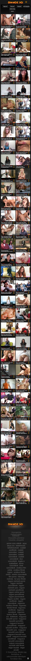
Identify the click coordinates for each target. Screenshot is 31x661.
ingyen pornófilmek (16, 594)
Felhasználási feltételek (16, 535)
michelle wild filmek (16, 645)
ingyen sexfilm (13, 599)
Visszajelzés (16, 532)
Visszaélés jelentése (16, 538)
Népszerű (5, 6)
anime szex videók (14, 543)
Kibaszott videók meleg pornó (12, 9)
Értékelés (19, 6)
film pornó (13, 577)
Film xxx (15, 2)
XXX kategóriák (26, 6)
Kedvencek (26, 2)
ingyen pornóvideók (16, 597)
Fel (28, 658)
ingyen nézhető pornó (16, 581)
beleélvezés (20, 546)
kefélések (14, 617)
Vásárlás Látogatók (16, 540)
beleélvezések (13, 548)
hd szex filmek (20, 579)
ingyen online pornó (16, 592)
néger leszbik (13, 648)
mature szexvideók (16, 643)
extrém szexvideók (19, 574)
